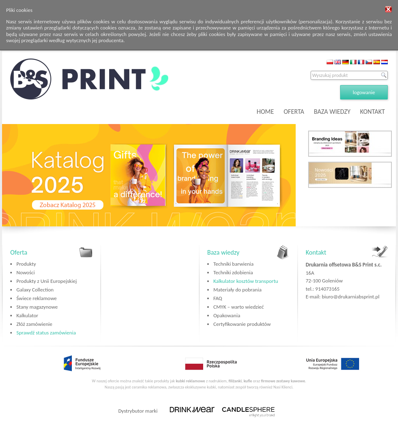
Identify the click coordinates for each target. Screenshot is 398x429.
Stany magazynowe (37, 307)
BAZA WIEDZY (332, 111)
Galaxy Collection (35, 290)
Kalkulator (27, 315)
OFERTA (294, 111)
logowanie (364, 92)
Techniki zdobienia (233, 272)
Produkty (26, 264)
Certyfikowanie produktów (242, 324)
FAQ (217, 298)
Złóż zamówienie (34, 324)
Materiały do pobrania (237, 290)
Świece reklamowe (36, 298)
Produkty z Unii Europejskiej (46, 281)
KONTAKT (372, 111)
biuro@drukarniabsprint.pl (350, 297)
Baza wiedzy (223, 252)
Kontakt (316, 252)
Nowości (25, 272)
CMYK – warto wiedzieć (238, 307)
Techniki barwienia (233, 264)
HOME (265, 111)
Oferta (18, 252)
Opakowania (226, 315)
